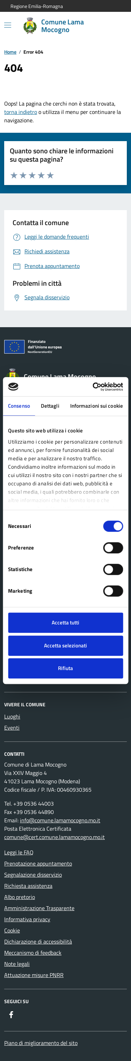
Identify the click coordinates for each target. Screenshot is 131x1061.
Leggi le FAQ (19, 852)
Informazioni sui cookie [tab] (96, 406)
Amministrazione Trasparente (39, 908)
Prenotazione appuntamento (38, 863)
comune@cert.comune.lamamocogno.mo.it (54, 837)
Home (10, 51)
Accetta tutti (65, 622)
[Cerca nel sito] (112, 25)
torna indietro (20, 112)
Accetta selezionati (65, 645)
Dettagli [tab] (50, 406)
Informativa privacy (27, 919)
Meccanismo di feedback (32, 952)
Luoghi (12, 716)
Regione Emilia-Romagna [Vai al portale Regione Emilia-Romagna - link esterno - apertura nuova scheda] (36, 6)
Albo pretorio (19, 897)
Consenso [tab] (19, 406)
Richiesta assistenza (28, 886)
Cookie (12, 930)
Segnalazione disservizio (33, 874)
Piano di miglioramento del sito (41, 1043)
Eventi (12, 727)
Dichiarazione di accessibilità (38, 941)
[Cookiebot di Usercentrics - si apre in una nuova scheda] (93, 386)
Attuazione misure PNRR (34, 975)
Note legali (17, 964)
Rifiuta (65, 668)
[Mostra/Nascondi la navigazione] (7, 25)
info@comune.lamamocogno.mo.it (60, 820)
